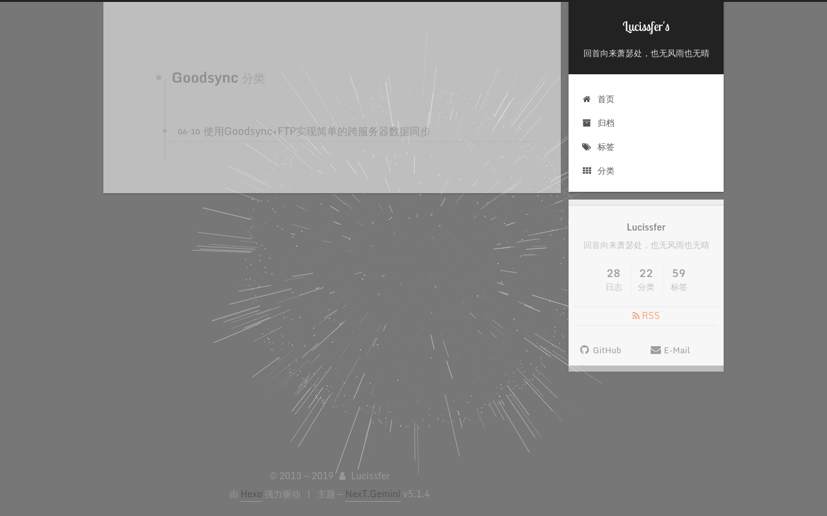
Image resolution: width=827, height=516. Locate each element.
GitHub (600, 354)
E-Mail (669, 354)
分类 (597, 170)
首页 (597, 99)
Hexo (251, 493)
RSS (646, 320)
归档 (597, 123)
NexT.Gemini (373, 493)
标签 (597, 146)
